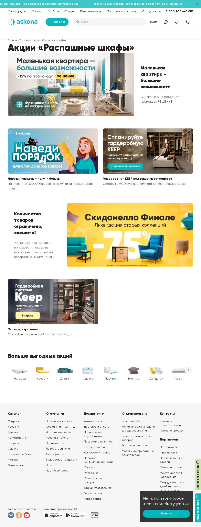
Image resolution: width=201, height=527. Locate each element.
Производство (55, 443)
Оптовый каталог (171, 467)
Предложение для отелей (172, 459)
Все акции (25, 40)
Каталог (57, 22)
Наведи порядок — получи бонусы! (34, 178)
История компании (58, 432)
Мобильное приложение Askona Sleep (138, 452)
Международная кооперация (171, 474)
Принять (166, 513)
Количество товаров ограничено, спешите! (28, 223)
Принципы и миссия (59, 421)
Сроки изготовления (97, 487)
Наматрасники (17, 437)
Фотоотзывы (16, 465)
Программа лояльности (99, 441)
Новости (51, 465)
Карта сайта (92, 498)
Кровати (13, 426)
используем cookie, (167, 498)
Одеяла (13, 448)
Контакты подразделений (170, 423)
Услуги (69, 11)
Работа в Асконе (57, 437)
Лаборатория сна (58, 448)
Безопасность (93, 493)
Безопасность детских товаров (137, 437)
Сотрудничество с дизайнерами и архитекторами (172, 486)
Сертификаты (55, 454)
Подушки (13, 443)
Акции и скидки (94, 421)
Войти (154, 22)
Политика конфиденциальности (98, 459)
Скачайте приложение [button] (58, 509)
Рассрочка (91, 472)
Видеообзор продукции (61, 459)
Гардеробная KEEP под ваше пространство (137, 178)
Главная (12, 40)
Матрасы (14, 421)
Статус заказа (151, 11)
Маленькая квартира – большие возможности (156, 77)
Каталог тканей (94, 447)
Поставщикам (169, 447)
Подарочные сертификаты (93, 434)
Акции (54, 11)
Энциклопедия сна (134, 445)
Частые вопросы (57, 470)
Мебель (13, 459)
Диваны (13, 432)
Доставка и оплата (97, 426)
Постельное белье (20, 454)
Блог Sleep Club (132, 421)
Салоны (37, 11)
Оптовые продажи (172, 430)
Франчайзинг (168, 452)
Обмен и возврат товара (95, 480)
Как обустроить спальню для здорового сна (138, 428)
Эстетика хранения (23, 329)
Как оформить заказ (97, 452)
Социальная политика (60, 426)
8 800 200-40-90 (179, 11)
